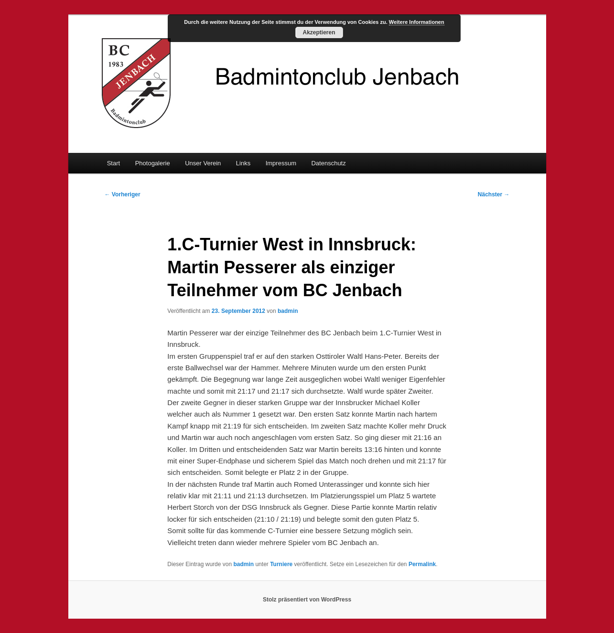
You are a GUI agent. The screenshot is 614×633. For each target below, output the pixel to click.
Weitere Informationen (416, 22)
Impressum (281, 163)
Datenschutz (328, 163)
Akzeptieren (318, 32)
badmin (288, 311)
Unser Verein (203, 163)
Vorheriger (122, 194)
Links (243, 163)
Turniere (281, 564)
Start (113, 163)
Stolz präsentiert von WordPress (307, 599)
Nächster (494, 194)
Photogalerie (152, 163)
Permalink (422, 564)
